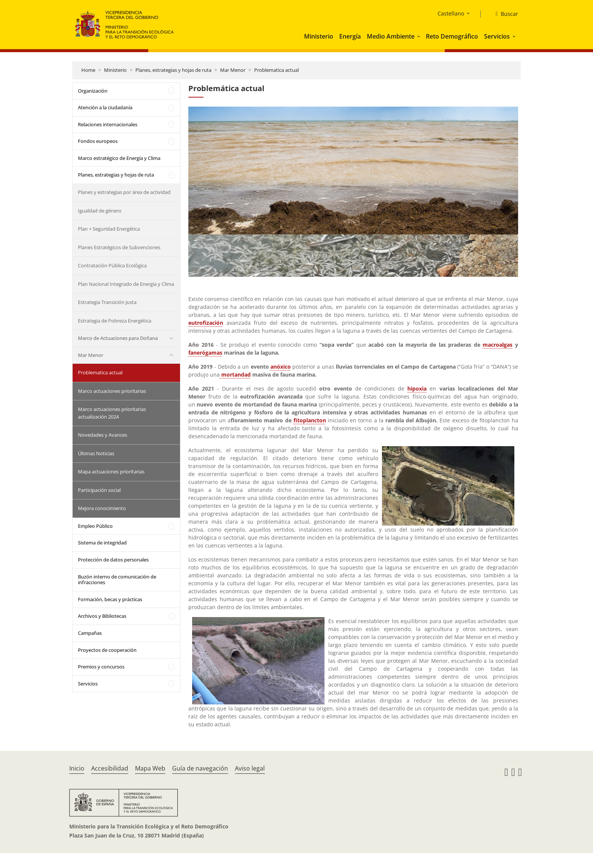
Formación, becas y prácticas (110, 599)
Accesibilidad (109, 768)
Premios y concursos (101, 666)
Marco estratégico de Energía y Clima (119, 158)
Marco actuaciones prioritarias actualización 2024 (112, 413)
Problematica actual (276, 70)
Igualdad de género (99, 210)
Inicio (76, 768)
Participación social (99, 490)
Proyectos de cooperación (107, 650)
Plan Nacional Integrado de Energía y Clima (126, 284)
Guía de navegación (200, 768)
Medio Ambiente (390, 36)
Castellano (451, 13)
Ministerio (318, 36)
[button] (419, 36)
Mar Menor (232, 70)
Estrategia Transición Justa (107, 302)
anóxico (280, 366)
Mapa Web (150, 768)
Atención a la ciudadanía (105, 107)
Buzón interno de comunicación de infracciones (117, 579)
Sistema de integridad (102, 542)
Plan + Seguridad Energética (109, 228)
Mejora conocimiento (102, 508)
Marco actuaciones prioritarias (112, 391)
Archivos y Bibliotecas (102, 616)
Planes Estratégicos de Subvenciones (119, 247)
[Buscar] (504, 14)
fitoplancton (309, 420)
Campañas (90, 633)
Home (88, 70)
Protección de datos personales (113, 559)
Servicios (497, 36)
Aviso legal (250, 768)
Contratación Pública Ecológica (112, 265)
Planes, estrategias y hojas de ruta (173, 70)
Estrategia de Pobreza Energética (114, 320)
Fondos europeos (98, 141)
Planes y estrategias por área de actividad (124, 192)
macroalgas (497, 344)
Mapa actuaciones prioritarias (111, 471)
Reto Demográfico (452, 36)
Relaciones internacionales (107, 124)
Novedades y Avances (102, 434)
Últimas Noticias (96, 453)
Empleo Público (95, 526)
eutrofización (205, 322)
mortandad (236, 374)
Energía (350, 36)
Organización (92, 90)
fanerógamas (205, 352)
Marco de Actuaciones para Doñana (118, 338)
